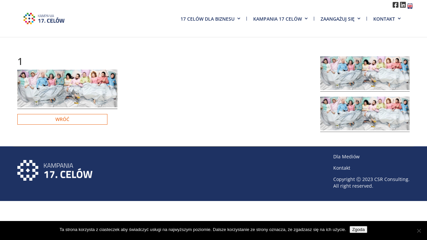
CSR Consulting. (392, 179)
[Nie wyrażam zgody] (418, 230)
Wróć (62, 119)
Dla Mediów (346, 156)
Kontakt (384, 19)
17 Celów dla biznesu (207, 19)
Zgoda (358, 229)
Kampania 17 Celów (277, 19)
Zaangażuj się (338, 19)
